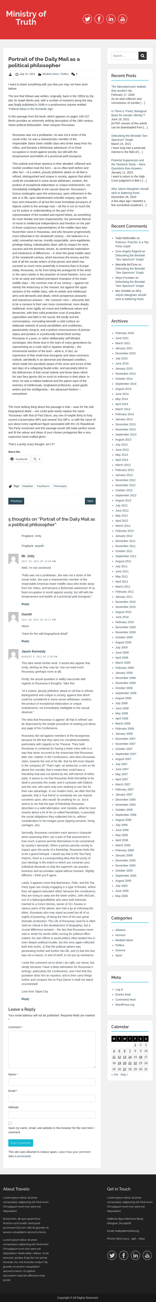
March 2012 (122, 525)
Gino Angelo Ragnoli (128, 251)
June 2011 (122, 571)
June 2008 (122, 708)
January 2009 (124, 672)
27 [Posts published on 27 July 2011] (124, 1069)
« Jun (114, 1074)
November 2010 (125, 607)
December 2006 (125, 799)
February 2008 (124, 728)
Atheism (120, 930)
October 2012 (124, 490)
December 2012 (125, 480)
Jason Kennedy (34, 651)
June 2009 (122, 652)
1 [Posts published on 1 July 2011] (135, 1044)
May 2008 (121, 713)
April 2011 (121, 581)
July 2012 (121, 505)
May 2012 (121, 515)
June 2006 (122, 830)
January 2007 (124, 794)
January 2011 (124, 596)
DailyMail (27, 486)
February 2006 (124, 850)
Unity (38, 536)
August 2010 (123, 612)
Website (13, 1107)
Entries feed (123, 994)
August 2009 (123, 642)
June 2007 (122, 769)
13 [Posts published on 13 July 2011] (124, 1057)
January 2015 (124, 368)
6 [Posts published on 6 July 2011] (125, 1051)
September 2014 (125, 383)
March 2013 (122, 465)
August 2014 (123, 388)
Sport (118, 955)
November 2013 (125, 429)
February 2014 (124, 414)
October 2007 (124, 748)
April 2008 (121, 718)
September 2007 (125, 754)
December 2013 (125, 424)
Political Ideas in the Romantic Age (31, 109)
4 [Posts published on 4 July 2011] (114, 1051)
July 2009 (121, 647)
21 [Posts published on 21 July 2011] (130, 1063)
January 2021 (124, 348)
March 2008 (122, 723)
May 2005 (121, 896)
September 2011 (125, 556)
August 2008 (123, 698)
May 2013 (121, 454)
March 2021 (122, 343)
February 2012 (124, 530)
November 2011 (125, 546)
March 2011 (122, 586)
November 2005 (125, 865)
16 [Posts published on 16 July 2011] (140, 1057)
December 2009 (125, 627)
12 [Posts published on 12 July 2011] (119, 1057)
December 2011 (125, 541)
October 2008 (124, 688)
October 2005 (124, 870)
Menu (7, 7)
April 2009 (121, 657)
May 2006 (121, 835)
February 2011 (124, 591)
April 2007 (121, 779)
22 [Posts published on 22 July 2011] (135, 1063)
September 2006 (125, 814)
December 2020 (125, 353)
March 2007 (122, 784)
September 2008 (125, 693)
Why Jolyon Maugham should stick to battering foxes (130, 295)
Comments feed (125, 999)
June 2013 (122, 449)
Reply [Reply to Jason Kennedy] (25, 999)
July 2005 (121, 885)
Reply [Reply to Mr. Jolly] (25, 604)
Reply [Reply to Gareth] (25, 641)
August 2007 (123, 759)
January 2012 (124, 536)
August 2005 (123, 880)
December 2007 (125, 738)
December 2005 (125, 860)
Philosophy (60, 486)
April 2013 (121, 459)
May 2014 (121, 399)
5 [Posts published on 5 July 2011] (119, 1051)
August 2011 (123, 561)
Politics (64, 73)
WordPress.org (124, 1004)
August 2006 (123, 819)
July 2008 (121, 703)
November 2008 (125, 683)
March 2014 (122, 409)
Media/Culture (50, 73)
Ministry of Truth (26, 18)
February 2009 (124, 667)
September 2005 (125, 875)
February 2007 (124, 789)
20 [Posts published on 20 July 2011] (124, 1063)
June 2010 (122, 617)
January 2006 (124, 855)
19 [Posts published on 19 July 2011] (119, 1063)
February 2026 (124, 333)
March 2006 (122, 845)
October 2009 (124, 637)
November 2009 (125, 632)
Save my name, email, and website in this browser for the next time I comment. (51, 1130)
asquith (39, 545)
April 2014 (121, 404)
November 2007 (125, 743)
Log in (119, 989)
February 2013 (124, 470)
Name (13, 1074)
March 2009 (122, 662)
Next (90, 501)
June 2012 (122, 510)
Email (12, 1090)
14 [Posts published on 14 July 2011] (130, 1057)
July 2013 (121, 444)
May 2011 (121, 576)
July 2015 (121, 358)
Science (120, 950)
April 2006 (121, 840)
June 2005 (122, 890)
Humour (120, 935)
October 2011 (124, 551)
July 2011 (121, 566)
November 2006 (125, 804)
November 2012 (125, 485)
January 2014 (124, 419)
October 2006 (124, 809)
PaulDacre (43, 486)
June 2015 (122, 363)
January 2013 (124, 475)
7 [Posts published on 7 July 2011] (130, 1051)
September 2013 (125, 434)
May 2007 (121, 774)
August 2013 (123, 439)
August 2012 (123, 500)
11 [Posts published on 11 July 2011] (114, 1057)
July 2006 (121, 825)
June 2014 (122, 394)
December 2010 (125, 601)
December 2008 (125, 677)
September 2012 (125, 495)
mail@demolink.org (127, 1230)
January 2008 (124, 733)
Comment (15, 1027)
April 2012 (121, 520)
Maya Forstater (124, 277)
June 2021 (122, 338)
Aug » (124, 1074)
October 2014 (124, 378)
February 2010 (124, 622)
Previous (16, 501)
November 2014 (125, 373)
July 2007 (121, 764)
